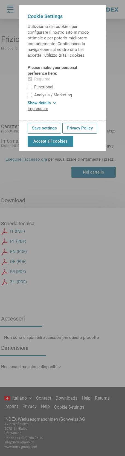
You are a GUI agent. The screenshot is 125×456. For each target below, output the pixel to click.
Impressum (38, 108)
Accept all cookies (50, 141)
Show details (42, 102)
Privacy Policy (80, 128)
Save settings (44, 128)
